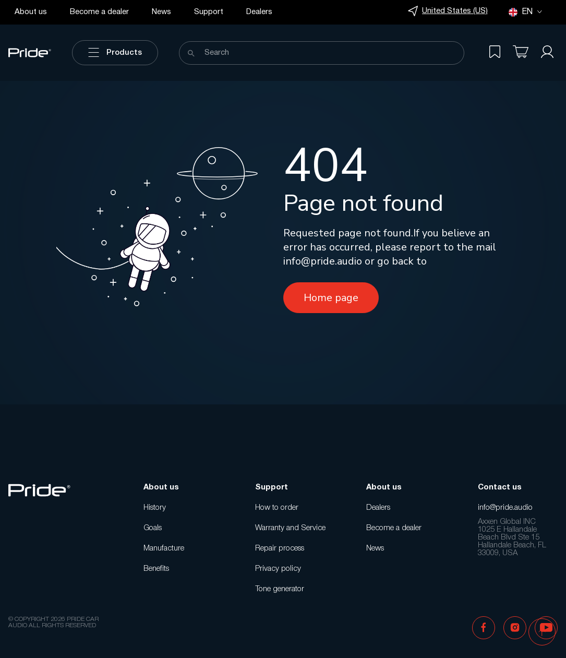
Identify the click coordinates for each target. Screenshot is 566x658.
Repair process (279, 548)
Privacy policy (278, 568)
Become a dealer (99, 12)
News (161, 12)
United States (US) (448, 11)
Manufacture (163, 548)
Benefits (156, 568)
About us (31, 12)
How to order (276, 507)
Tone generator (279, 589)
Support (208, 12)
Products (115, 52)
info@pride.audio (322, 261)
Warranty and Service (290, 528)
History (154, 507)
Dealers (259, 12)
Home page (331, 298)
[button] (542, 633)
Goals (152, 528)
